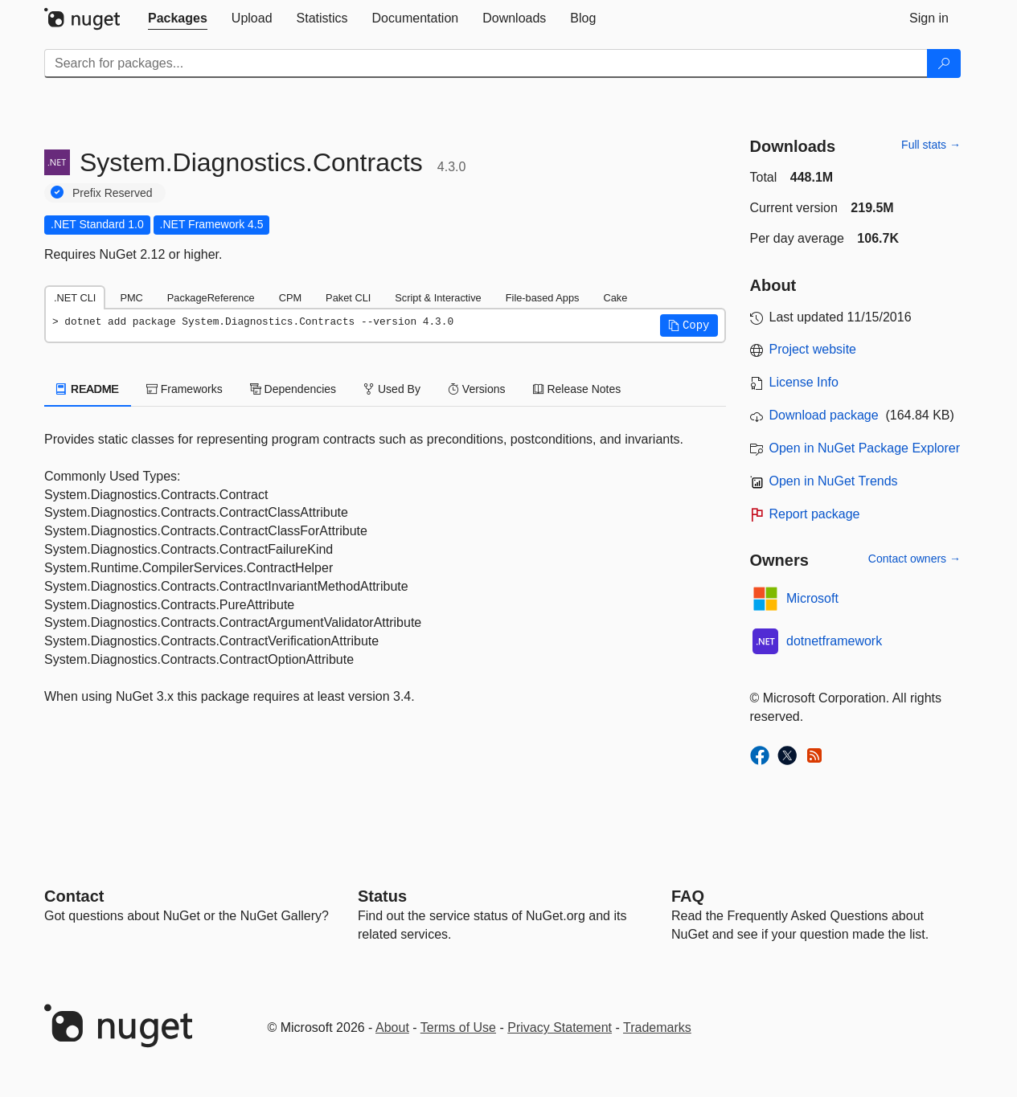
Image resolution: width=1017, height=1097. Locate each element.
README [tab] (87, 389)
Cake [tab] (615, 298)
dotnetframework (834, 641)
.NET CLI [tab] (75, 298)
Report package (814, 514)
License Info (804, 382)
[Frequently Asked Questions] (687, 896)
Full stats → (931, 144)
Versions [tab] (477, 389)
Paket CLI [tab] (348, 298)
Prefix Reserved (112, 192)
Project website (813, 349)
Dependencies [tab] (293, 389)
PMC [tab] (131, 298)
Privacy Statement (559, 1027)
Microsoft (812, 598)
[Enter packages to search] (486, 63)
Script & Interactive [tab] (438, 298)
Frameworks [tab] (184, 389)
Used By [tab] (391, 389)
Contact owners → (914, 558)
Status (382, 896)
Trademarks (657, 1027)
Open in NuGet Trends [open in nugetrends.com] (833, 481)
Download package (824, 415)
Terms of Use (458, 1027)
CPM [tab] (290, 298)
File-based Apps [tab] (543, 298)
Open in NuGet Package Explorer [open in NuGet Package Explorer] (864, 448)
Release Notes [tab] (577, 389)
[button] (689, 325)
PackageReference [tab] (211, 298)
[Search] (944, 63)
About (392, 1027)
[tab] (177, 18)
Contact (74, 896)
